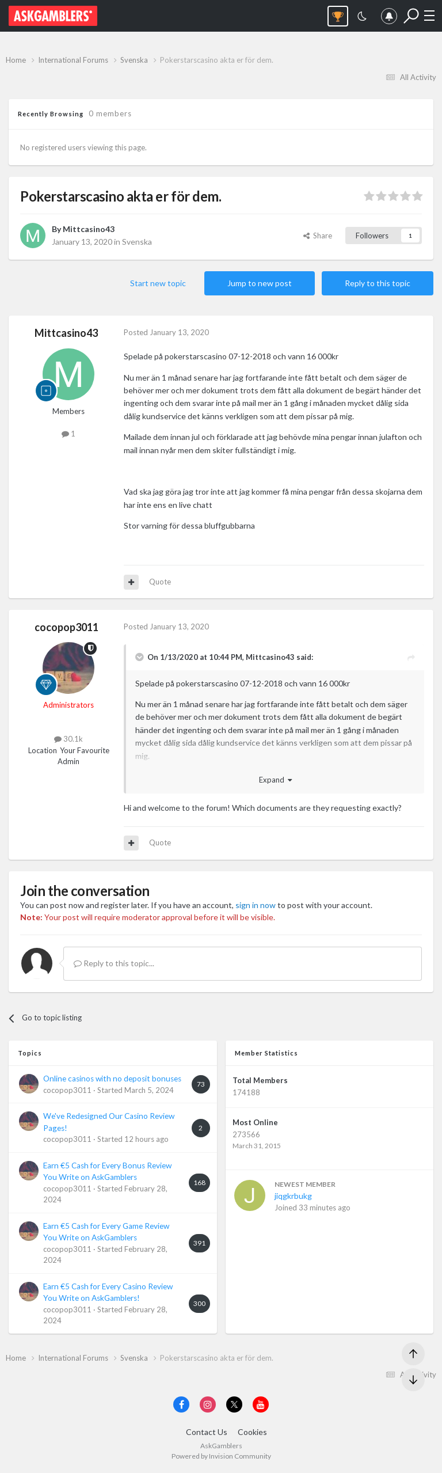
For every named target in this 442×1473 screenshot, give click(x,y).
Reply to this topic (377, 283)
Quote (160, 581)
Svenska (137, 241)
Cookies (252, 1432)
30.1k (68, 738)
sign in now (255, 905)
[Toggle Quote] (140, 657)
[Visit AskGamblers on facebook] (181, 1404)
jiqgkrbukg (293, 1196)
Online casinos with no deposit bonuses (112, 1078)
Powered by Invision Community (221, 1456)
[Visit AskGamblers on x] (234, 1404)
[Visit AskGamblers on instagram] (208, 1404)
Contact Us (206, 1432)
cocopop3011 (66, 627)
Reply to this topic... (114, 963)
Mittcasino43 (89, 229)
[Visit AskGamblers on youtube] (261, 1404)
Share (317, 235)
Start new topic (158, 283)
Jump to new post (259, 283)
